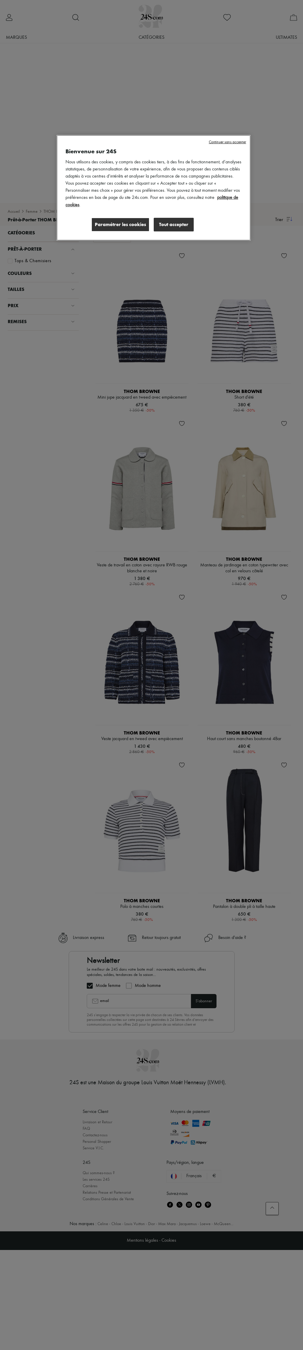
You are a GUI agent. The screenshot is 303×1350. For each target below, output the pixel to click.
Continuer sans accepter (227, 142)
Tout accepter (173, 224)
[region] (154, 187)
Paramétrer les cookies (120, 224)
